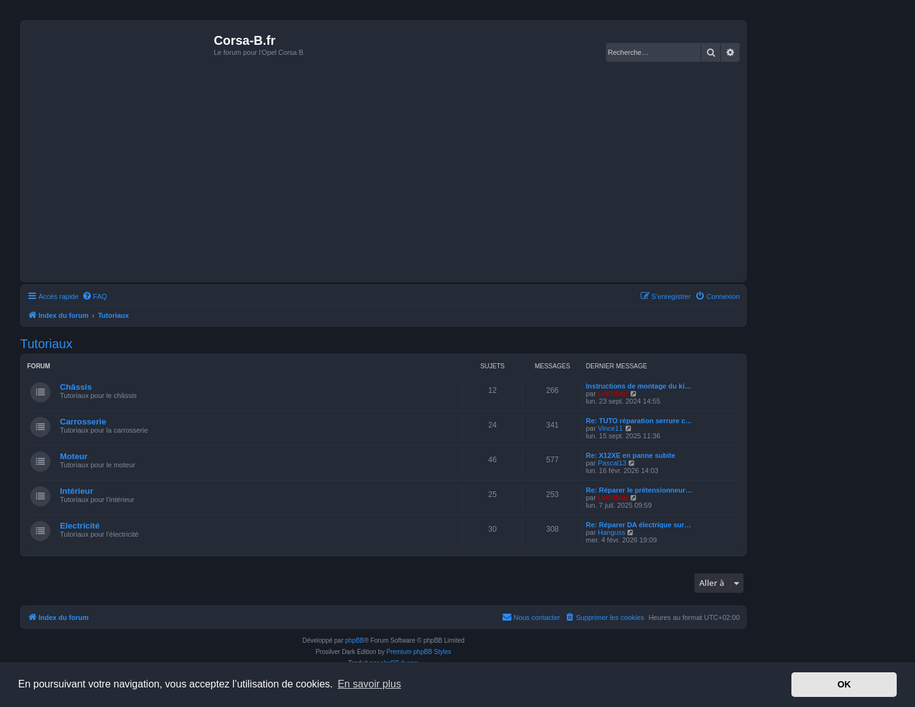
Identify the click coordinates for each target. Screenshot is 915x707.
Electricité (80, 525)
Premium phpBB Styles (419, 651)
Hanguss (611, 532)
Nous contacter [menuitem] (531, 616)
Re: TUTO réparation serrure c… (639, 420)
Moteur (74, 456)
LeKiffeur (613, 393)
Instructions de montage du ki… (638, 386)
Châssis (76, 387)
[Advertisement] (383, 183)
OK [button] (844, 684)
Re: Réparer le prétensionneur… (639, 490)
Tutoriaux (46, 344)
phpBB (354, 640)
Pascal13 (612, 463)
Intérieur (76, 491)
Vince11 (610, 428)
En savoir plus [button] (369, 684)
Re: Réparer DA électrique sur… (638, 525)
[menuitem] (94, 296)
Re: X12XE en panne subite (630, 455)
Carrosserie (83, 421)
